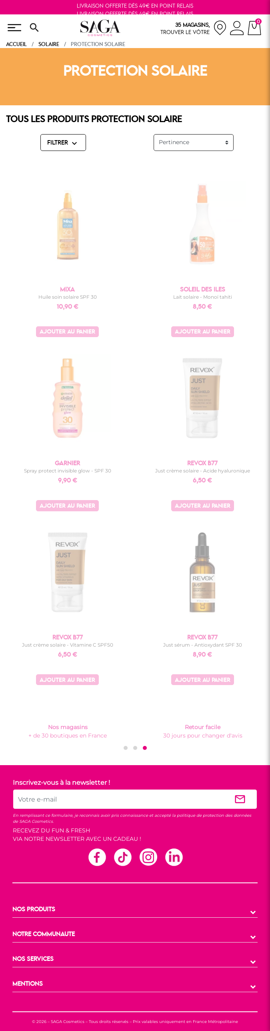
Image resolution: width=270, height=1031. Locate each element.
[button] (125, 748)
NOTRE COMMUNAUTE (43, 934)
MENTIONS (27, 984)
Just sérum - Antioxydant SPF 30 (202, 645)
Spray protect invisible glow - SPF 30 (67, 471)
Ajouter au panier (67, 332)
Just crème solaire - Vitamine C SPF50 (67, 645)
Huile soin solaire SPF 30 (67, 297)
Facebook (96, 856)
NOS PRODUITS (33, 909)
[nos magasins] (193, 28)
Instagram (148, 856)
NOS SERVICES (33, 959)
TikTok (122, 856)
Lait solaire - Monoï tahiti (202, 297)
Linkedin (173, 856)
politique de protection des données (214, 815)
